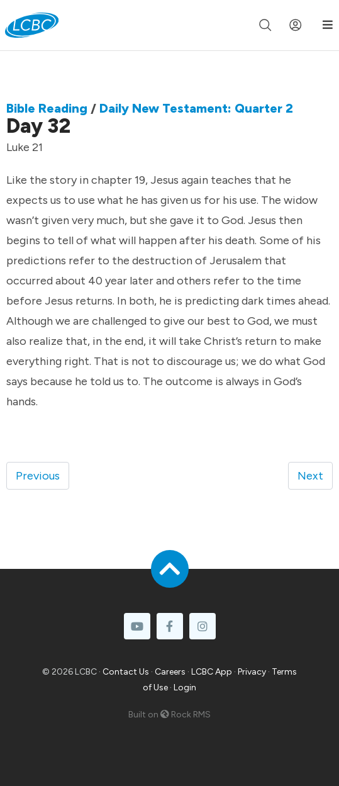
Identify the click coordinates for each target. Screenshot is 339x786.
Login (185, 687)
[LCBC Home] (31, 25)
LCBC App (211, 671)
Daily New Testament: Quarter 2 (196, 108)
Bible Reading (46, 108)
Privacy (252, 671)
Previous (38, 476)
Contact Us (126, 671)
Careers (170, 671)
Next (310, 476)
